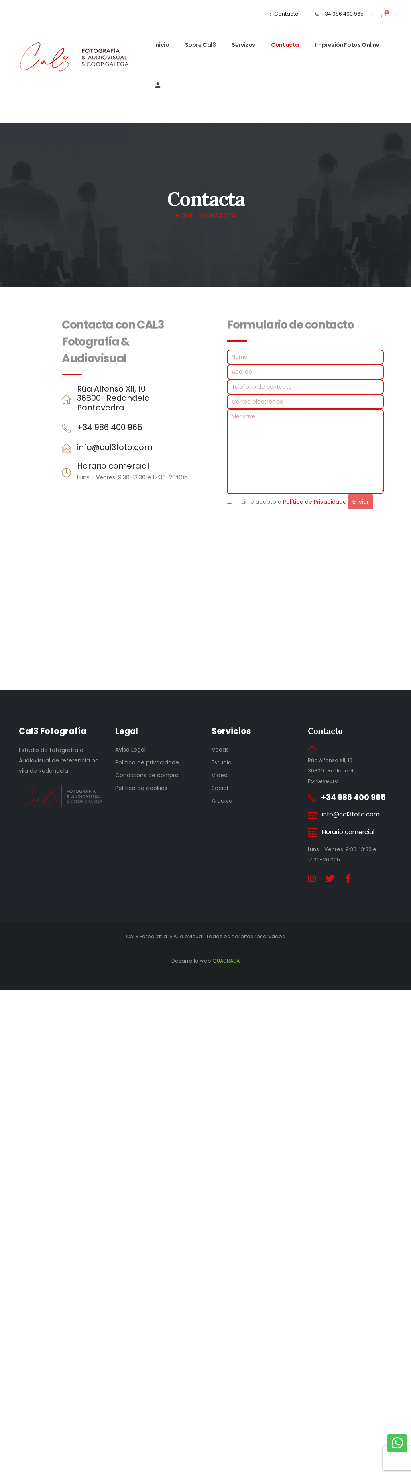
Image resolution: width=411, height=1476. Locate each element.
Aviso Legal (130, 750)
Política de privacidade (147, 762)
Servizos (243, 45)
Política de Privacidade (314, 502)
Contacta (284, 13)
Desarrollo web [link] (205, 1447)
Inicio (161, 45)
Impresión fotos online (347, 45)
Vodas (220, 750)
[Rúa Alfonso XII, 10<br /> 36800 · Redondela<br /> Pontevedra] (130, 398)
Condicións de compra (147, 775)
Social (220, 788)
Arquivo (222, 801)
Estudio (222, 762)
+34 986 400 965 (342, 13)
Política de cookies (141, 788)
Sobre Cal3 (200, 45)
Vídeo (220, 775)
